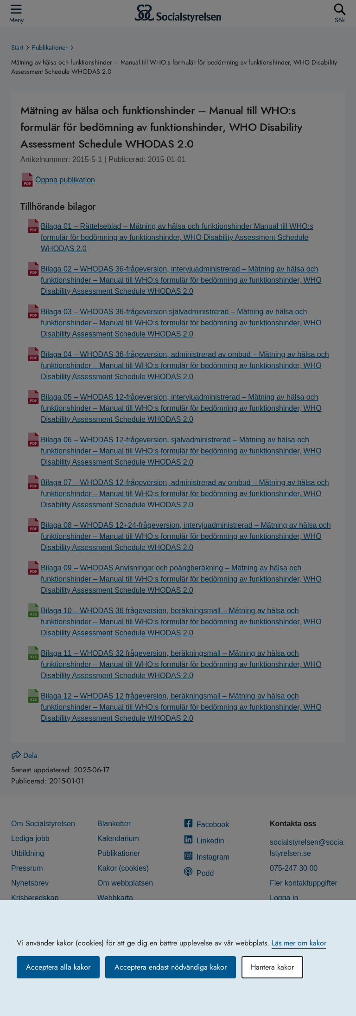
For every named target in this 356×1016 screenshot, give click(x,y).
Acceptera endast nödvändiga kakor (170, 967)
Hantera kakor (272, 967)
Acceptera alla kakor (58, 967)
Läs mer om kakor (299, 943)
